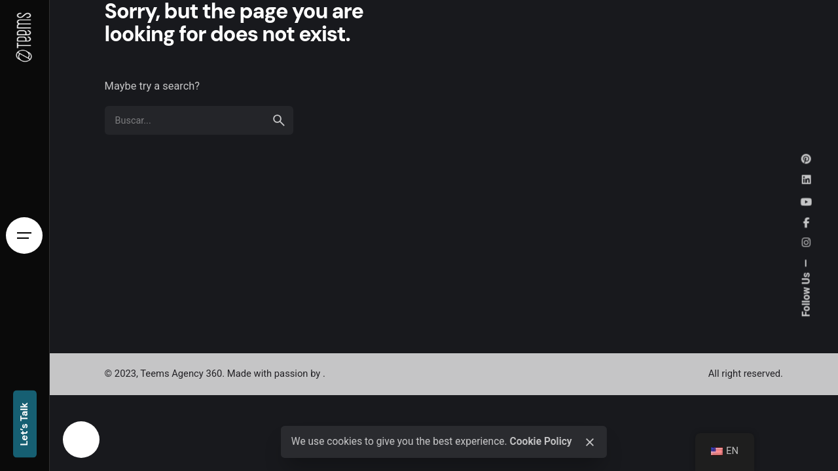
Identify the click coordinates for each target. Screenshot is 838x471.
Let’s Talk (24, 425)
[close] (590, 442)
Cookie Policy (540, 441)
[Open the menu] (24, 235)
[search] (278, 120)
